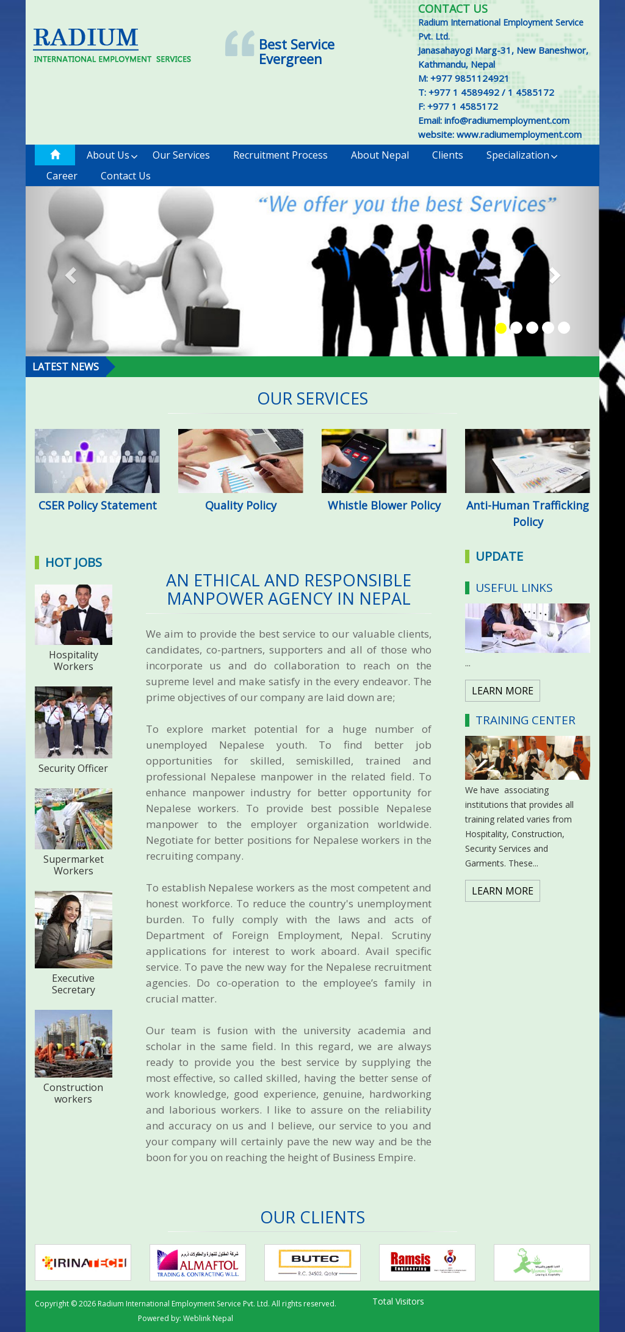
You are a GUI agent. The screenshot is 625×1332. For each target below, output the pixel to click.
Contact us (126, 175)
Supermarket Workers (73, 864)
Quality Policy (240, 505)
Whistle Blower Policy (384, 505)
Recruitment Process (280, 155)
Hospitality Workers (73, 660)
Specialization (522, 155)
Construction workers (73, 1093)
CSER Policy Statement (97, 505)
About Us (112, 155)
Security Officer (73, 768)
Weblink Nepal (208, 1318)
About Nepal (380, 155)
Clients (447, 155)
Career (62, 175)
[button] (69, 271)
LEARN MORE (502, 690)
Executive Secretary (73, 983)
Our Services (181, 155)
